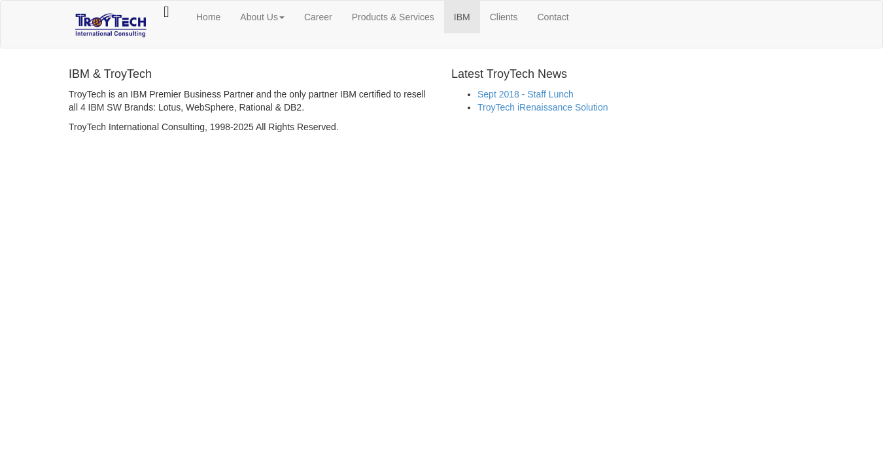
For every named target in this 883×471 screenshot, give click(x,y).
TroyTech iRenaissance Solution (542, 107)
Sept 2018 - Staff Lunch (525, 94)
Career (318, 17)
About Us (262, 17)
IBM (462, 17)
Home (208, 17)
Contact (553, 17)
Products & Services (393, 17)
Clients (504, 17)
